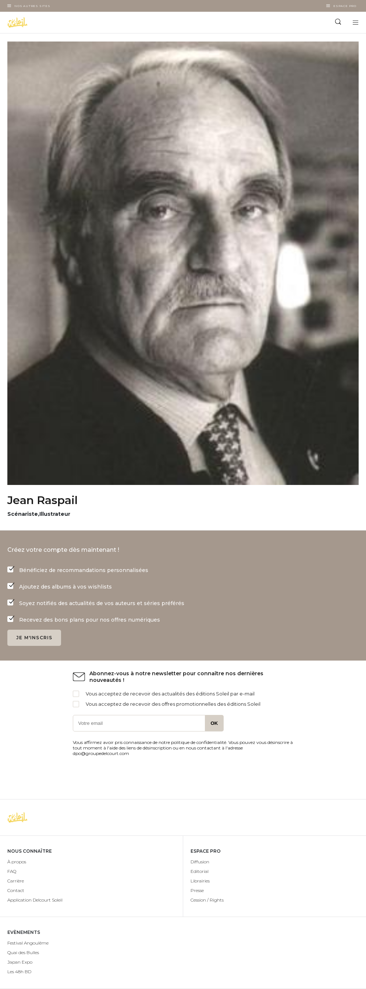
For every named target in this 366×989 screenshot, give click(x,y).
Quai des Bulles (23, 952)
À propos (16, 861)
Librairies (200, 881)
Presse (197, 890)
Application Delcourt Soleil (35, 900)
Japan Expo (19, 962)
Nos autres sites (32, 6)
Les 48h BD (19, 971)
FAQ (11, 871)
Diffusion (200, 861)
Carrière (15, 881)
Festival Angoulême (28, 943)
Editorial (200, 871)
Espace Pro (344, 6)
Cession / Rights (207, 900)
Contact (15, 890)
